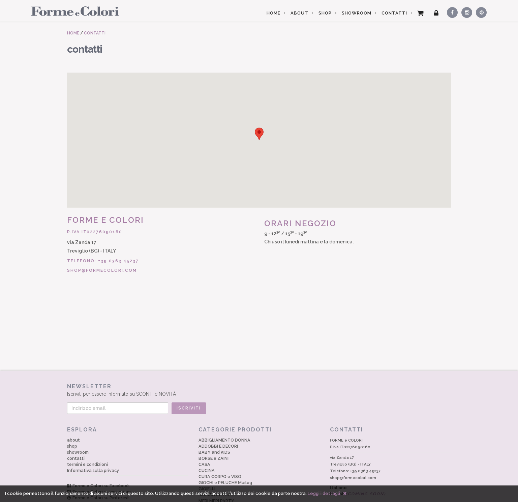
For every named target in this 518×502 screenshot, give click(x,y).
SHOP (325, 13)
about (73, 440)
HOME (273, 13)
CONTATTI (394, 13)
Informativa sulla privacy (93, 470)
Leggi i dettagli (324, 493)
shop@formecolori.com (102, 270)
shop (72, 446)
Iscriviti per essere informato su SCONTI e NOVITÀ (259, 390)
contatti (76, 458)
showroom (78, 452)
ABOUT (299, 13)
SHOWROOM (356, 13)
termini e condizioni (87, 464)
